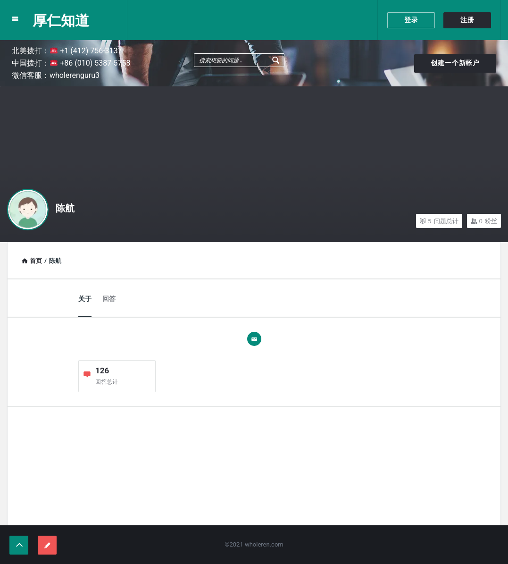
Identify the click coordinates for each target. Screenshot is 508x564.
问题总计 (439, 221)
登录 (411, 20)
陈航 (65, 208)
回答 (109, 299)
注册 (467, 20)
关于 (85, 299)
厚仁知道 (61, 20)
